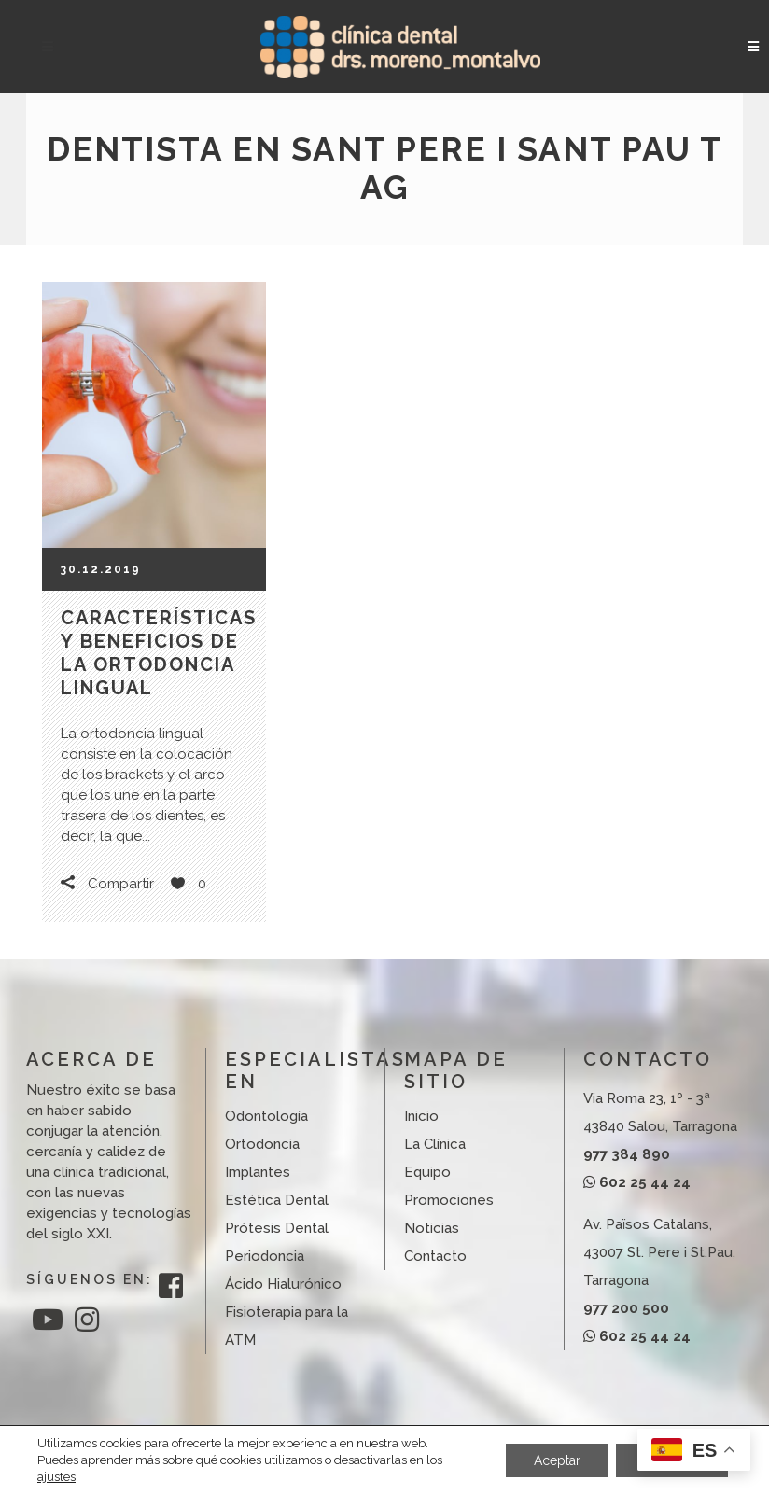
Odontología (266, 1116)
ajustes (56, 1477)
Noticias (431, 1228)
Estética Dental (277, 1200)
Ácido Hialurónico (283, 1284)
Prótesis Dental (277, 1228)
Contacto (435, 1256)
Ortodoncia (262, 1144)
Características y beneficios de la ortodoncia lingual (159, 653)
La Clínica (435, 1144)
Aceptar (557, 1460)
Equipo (427, 1172)
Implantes (257, 1172)
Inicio (421, 1116)
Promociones (449, 1200)
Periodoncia (264, 1256)
